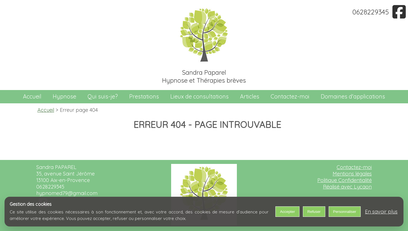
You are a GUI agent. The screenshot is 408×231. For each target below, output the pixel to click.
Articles (249, 96)
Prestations (144, 96)
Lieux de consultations (199, 96)
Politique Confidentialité (344, 180)
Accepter (287, 211)
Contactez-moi (290, 96)
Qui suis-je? (103, 96)
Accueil (32, 96)
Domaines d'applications (353, 96)
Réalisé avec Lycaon (347, 186)
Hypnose (64, 96)
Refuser (314, 211)
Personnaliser (344, 211)
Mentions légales (352, 173)
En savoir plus (381, 211)
